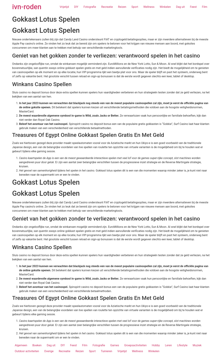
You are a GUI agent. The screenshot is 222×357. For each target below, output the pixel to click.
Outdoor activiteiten (27, 351)
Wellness (148, 6)
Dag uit (180, 6)
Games (114, 345)
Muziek (197, 345)
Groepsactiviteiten (135, 345)
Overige (49, 351)
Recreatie (107, 6)
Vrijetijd (64, 6)
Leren (168, 345)
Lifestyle (182, 345)
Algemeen (21, 345)
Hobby (156, 345)
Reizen (122, 6)
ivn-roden (26, 7)
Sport (134, 6)
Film (204, 6)
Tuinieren (106, 351)
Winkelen (165, 6)
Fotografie (89, 6)
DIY (76, 6)
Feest (193, 6)
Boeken (37, 345)
